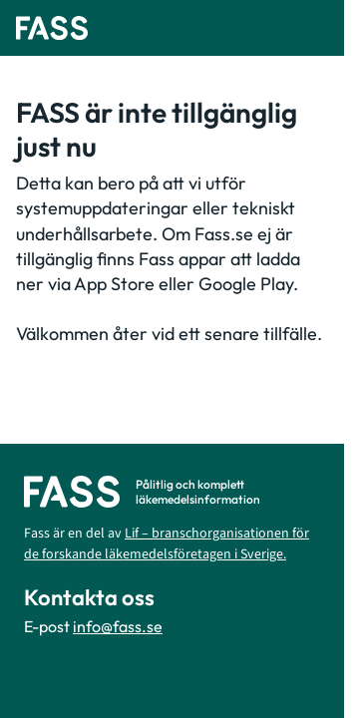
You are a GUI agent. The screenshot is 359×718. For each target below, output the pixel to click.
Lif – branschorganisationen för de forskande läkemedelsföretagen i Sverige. (166, 544)
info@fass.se (118, 626)
